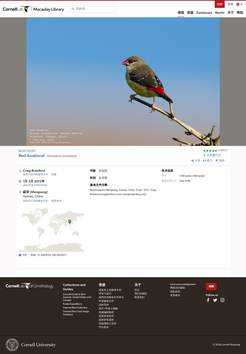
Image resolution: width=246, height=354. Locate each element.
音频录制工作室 (107, 323)
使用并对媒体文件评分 (111, 297)
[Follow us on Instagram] (222, 300)
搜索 (181, 12)
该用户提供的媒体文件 (35, 174)
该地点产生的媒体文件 (35, 201)
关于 (230, 12)
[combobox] (95, 9)
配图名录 (57, 201)
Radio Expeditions (72, 304)
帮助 (240, 12)
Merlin (220, 12)
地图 (23, 255)
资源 (190, 12)
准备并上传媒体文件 (110, 290)
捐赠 (220, 4)
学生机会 (104, 327)
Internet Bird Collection (75, 307)
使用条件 (175, 295)
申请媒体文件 (106, 301)
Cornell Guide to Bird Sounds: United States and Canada (77, 297)
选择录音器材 (106, 320)
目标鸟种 (104, 305)
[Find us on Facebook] (208, 300)
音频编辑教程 (106, 312)
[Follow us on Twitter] (215, 300)
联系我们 (140, 297)
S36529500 (35, 185)
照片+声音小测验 (108, 308)
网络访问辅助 (177, 288)
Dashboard (204, 12)
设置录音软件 (106, 316)
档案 (54, 174)
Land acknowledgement (183, 284)
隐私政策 (175, 291)
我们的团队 (141, 293)
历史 (137, 290)
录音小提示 (105, 293)
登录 (230, 4)
